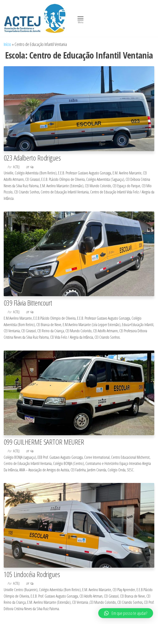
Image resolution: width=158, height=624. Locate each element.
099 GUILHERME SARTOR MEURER (44, 442)
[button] (125, 613)
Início (7, 44)
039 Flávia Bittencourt (28, 303)
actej (16, 167)
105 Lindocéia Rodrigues (32, 574)
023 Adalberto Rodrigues (32, 158)
